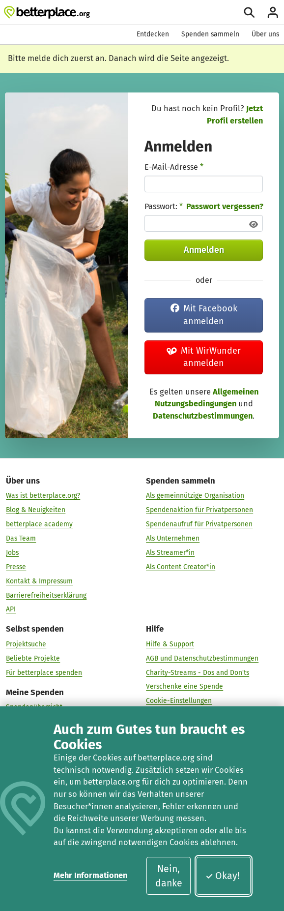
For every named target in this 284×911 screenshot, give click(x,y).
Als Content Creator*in (180, 567)
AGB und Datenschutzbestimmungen (202, 658)
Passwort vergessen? (224, 206)
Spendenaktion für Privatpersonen (199, 510)
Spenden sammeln (210, 34)
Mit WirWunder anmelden (204, 357)
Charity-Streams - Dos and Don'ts (197, 672)
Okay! (222, 875)
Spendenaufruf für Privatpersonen (199, 524)
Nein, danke (168, 876)
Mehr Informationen (90, 875)
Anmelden (204, 249)
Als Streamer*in (170, 552)
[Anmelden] (273, 12)
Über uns (265, 34)
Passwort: (163, 206)
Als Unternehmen (172, 538)
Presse (16, 567)
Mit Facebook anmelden (203, 315)
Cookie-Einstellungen (179, 701)
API (11, 609)
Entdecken (153, 34)
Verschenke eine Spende (184, 686)
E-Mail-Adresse (173, 167)
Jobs (12, 552)
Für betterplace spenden (44, 672)
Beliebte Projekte (33, 658)
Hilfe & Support (170, 644)
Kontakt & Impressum (39, 581)
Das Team (21, 538)
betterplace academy (39, 524)
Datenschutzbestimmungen (203, 416)
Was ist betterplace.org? (43, 495)
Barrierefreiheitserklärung (46, 595)
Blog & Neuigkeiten (35, 510)
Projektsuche (26, 644)
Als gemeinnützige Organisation (195, 495)
